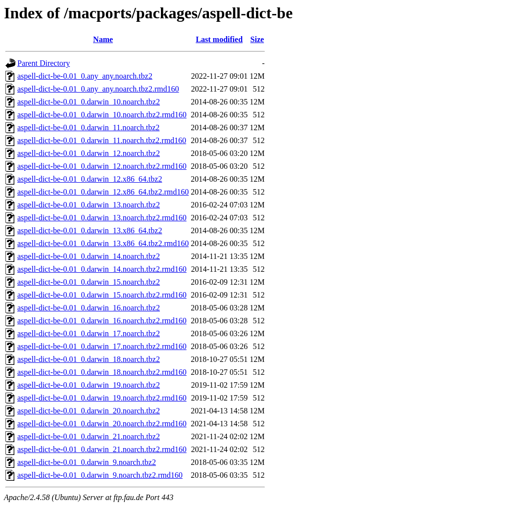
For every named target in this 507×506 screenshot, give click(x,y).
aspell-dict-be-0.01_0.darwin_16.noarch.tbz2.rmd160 (102, 320)
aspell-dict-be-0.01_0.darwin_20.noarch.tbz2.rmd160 (102, 423)
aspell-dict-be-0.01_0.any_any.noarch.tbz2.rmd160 (98, 89)
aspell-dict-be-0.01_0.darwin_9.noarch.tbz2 (86, 462)
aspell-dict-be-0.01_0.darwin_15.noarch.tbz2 (88, 282)
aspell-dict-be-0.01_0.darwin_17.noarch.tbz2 (88, 333)
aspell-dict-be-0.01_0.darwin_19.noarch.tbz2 (88, 385)
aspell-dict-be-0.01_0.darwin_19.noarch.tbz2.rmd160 (102, 398)
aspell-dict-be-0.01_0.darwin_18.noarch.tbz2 (88, 359)
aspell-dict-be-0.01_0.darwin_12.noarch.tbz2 (88, 153)
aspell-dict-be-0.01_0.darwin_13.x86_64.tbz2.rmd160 (103, 243)
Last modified (219, 39)
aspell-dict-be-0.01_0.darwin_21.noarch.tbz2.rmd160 (102, 449)
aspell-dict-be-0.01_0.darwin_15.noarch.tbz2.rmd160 (102, 295)
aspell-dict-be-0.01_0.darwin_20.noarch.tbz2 (88, 410)
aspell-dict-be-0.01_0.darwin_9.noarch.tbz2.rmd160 (100, 475)
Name (103, 39)
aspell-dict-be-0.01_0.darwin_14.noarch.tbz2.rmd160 (102, 269)
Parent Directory (43, 63)
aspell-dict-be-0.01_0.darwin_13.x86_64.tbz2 (89, 230)
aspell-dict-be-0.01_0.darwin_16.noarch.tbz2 (88, 308)
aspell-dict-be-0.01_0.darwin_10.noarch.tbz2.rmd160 (102, 114)
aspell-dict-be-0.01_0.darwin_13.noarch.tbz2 (88, 205)
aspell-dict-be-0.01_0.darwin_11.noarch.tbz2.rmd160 (101, 140)
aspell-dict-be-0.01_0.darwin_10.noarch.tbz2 (88, 102)
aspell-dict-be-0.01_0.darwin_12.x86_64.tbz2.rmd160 (103, 192)
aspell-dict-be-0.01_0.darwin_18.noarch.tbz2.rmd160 (102, 372)
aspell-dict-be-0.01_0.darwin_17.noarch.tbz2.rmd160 (102, 346)
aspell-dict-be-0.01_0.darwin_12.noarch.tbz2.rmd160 (102, 166)
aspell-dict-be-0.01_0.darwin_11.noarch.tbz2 (88, 127)
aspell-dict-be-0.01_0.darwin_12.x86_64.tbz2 (89, 179)
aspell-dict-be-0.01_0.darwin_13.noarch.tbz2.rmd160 (102, 217)
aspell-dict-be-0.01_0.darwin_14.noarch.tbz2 (88, 256)
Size (257, 39)
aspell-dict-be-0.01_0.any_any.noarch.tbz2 (84, 76)
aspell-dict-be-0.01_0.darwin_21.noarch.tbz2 (88, 436)
